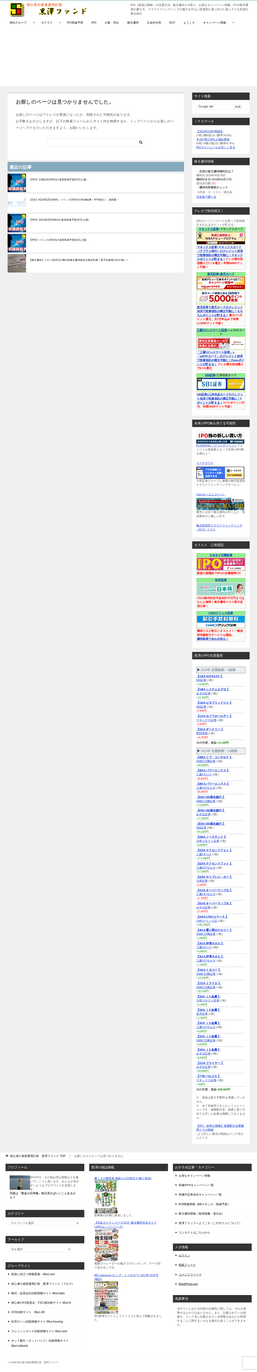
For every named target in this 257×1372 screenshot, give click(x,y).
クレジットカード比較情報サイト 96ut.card (39, 1331)
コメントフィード (190, 1274)
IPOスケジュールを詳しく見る (215, 147)
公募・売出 (112, 22)
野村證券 (202, 733)
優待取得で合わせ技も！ (212, 638)
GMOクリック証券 (221, 613)
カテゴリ (47, 22)
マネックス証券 (209, 229)
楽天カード (227, 274)
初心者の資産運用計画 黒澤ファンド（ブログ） (42, 1283)
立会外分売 (154, 22)
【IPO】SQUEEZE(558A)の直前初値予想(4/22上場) (59, 219)
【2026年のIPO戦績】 (210, 131)
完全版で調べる (206, 196)
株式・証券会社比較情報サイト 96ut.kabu (38, 1293)
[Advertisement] (129, 57)
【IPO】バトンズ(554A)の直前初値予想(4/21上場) (58, 239)
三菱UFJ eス (204, 774)
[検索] (96, 142)
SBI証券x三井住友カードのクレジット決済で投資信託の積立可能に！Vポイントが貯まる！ (220, 398)
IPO (93, 22)
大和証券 (202, 880)
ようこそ (189, 22)
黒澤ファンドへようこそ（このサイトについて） (210, 1223)
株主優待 (133, 22)
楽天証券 (213, 274)
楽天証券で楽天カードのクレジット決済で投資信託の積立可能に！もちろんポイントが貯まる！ (220, 311)
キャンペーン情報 (214, 22)
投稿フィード (187, 1265)
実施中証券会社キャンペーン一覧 (200, 1194)
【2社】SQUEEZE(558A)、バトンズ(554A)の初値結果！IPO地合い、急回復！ (74, 199)
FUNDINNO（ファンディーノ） (216, 445)
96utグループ (18, 22)
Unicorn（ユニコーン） (211, 494)
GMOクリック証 (206, 920)
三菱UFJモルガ (205, 787)
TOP (37, 1156)
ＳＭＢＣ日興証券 (220, 555)
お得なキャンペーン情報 (194, 1175)
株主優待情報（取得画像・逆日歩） (202, 1213)
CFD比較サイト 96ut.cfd (28, 1312)
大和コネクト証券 (207, 841)
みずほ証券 (203, 693)
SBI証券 (210, 375)
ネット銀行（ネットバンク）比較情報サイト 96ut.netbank (40, 1343)
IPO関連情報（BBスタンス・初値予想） (205, 1204)
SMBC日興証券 (206, 761)
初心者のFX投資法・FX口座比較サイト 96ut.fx (41, 1302)
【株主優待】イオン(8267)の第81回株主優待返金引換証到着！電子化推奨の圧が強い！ (79, 260)
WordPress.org (188, 1284)
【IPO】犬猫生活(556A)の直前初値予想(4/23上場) (58, 179)
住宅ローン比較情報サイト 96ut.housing (37, 1321)
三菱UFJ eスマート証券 (212, 330)
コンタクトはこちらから (194, 1232)
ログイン (184, 1255)
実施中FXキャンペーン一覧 (196, 1185)
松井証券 (221, 580)
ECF (172, 22)
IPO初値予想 (75, 22)
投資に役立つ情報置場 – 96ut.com (33, 1274)
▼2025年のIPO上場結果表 (213, 139)
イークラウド (205, 463)
